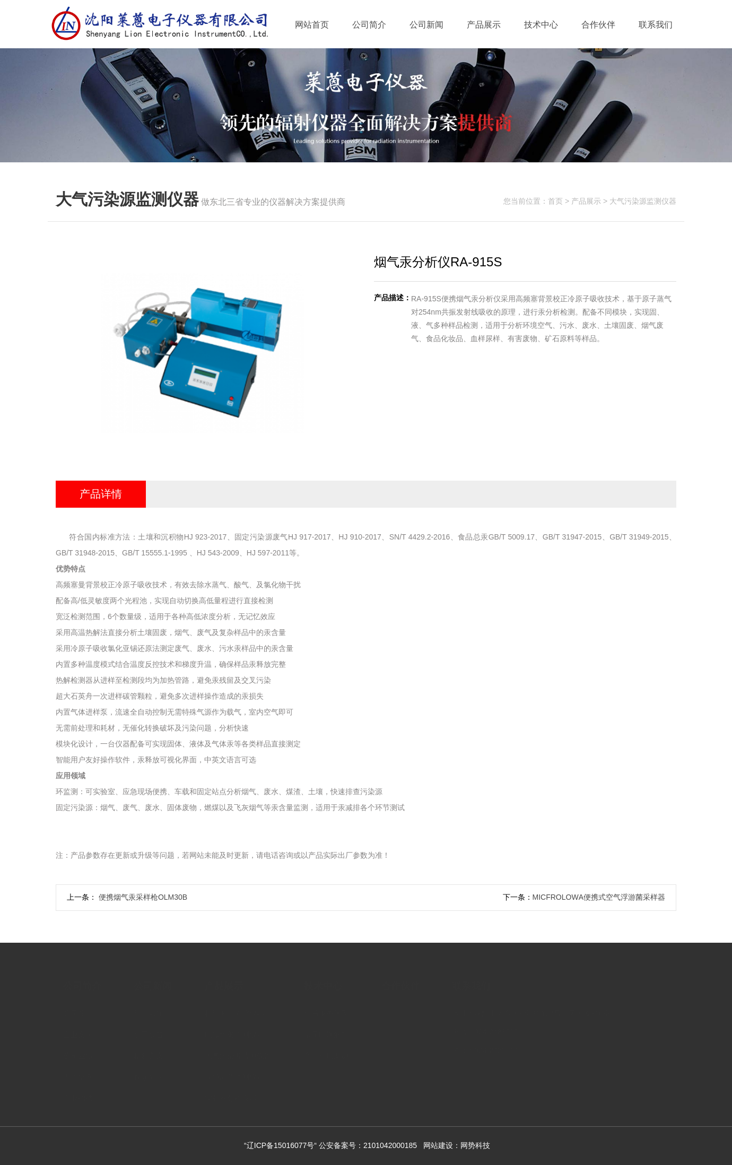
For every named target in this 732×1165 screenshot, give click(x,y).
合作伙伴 (598, 24)
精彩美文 (148, 1053)
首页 (555, 201)
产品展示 (484, 24)
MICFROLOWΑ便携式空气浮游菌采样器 (599, 897)
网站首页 (312, 24)
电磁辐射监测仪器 (234, 1032)
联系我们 (656, 24)
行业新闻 (148, 1011)
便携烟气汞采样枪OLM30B (142, 897)
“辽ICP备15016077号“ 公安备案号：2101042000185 (330, 1145)
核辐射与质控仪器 (234, 1011)
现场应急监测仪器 (234, 1075)
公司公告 (148, 1032)
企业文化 (78, 1032)
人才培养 (78, 1075)
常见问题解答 (326, 1032)
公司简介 (369, 24)
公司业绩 (78, 1053)
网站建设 (438, 1145)
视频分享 (148, 1075)
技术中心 (541, 24)
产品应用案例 (326, 1053)
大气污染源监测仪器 (642, 201)
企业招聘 (78, 1096)
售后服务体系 (326, 1011)
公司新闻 (426, 24)
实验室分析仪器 (231, 1096)
